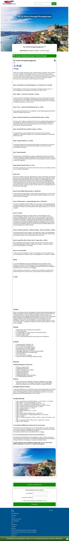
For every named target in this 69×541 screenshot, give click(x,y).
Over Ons (13, 517)
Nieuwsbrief (13, 515)
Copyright (13, 526)
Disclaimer (13, 528)
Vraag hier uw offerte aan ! (34, 484)
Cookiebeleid (14, 524)
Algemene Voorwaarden (16, 519)
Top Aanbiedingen (15, 520)
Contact (12, 511)
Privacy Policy (14, 533)
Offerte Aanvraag (14, 513)
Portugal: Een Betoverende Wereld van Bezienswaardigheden (24, 530)
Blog (12, 522)
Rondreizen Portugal (28, 56)
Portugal (18, 56)
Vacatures (13, 535)
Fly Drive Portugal (40, 56)
